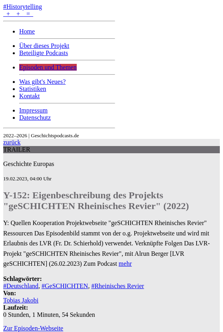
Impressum (33, 110)
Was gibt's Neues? (42, 81)
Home (27, 31)
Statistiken (32, 88)
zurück (12, 142)
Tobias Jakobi (20, 300)
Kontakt (29, 96)
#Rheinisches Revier (117, 286)
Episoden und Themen (48, 67)
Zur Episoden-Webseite (33, 328)
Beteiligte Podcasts (43, 52)
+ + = (18, 13)
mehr (125, 263)
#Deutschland (20, 286)
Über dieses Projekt (44, 45)
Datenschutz (35, 117)
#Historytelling (22, 6)
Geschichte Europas (28, 163)
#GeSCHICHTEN (65, 286)
